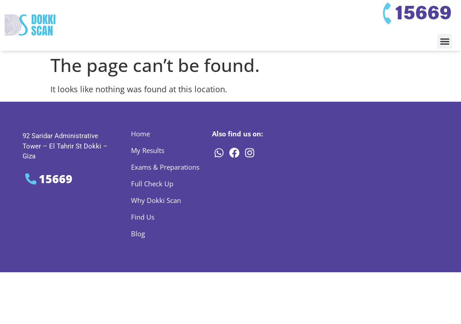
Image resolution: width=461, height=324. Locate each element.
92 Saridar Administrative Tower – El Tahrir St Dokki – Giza (65, 146)
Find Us (142, 216)
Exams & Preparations (165, 166)
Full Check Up (152, 183)
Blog (138, 233)
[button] (444, 41)
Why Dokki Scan (156, 200)
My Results (147, 150)
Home (140, 133)
